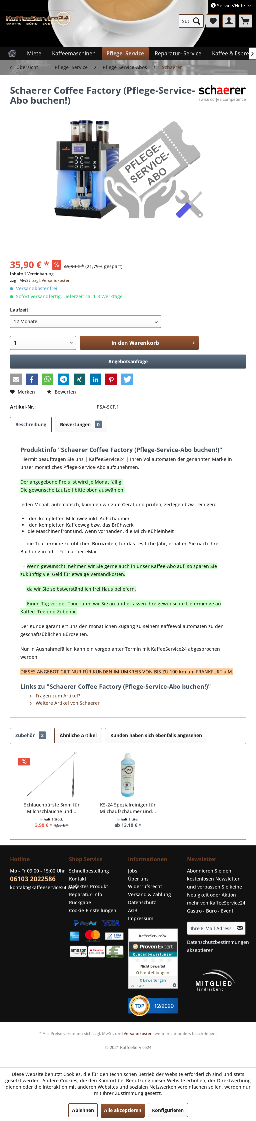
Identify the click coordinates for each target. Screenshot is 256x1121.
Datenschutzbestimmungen (218, 942)
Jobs (132, 871)
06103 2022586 (33, 879)
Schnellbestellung (89, 871)
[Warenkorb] (245, 21)
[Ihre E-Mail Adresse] (210, 928)
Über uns (138, 879)
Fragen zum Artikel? (55, 695)
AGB (132, 910)
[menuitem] (191, 21)
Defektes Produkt (88, 886)
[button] (16, 379)
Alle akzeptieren (122, 1110)
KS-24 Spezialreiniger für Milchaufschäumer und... (128, 807)
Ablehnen (83, 1110)
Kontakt (77, 879)
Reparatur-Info (85, 894)
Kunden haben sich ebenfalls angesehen (156, 735)
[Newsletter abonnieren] (240, 928)
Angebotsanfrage (128, 361)
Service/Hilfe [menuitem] (228, 5)
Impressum (140, 918)
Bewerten (61, 392)
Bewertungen (81, 424)
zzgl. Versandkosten (51, 280)
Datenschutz (142, 902)
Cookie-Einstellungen (92, 910)
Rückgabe (80, 902)
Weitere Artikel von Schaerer (65, 703)
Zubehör (30, 735)
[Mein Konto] (229, 21)
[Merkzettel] (212, 21)
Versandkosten (138, 1033)
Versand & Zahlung (149, 894)
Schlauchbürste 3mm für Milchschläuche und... (52, 807)
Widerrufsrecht (145, 886)
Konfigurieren (168, 1110)
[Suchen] (197, 21)
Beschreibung (30, 424)
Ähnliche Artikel (78, 735)
